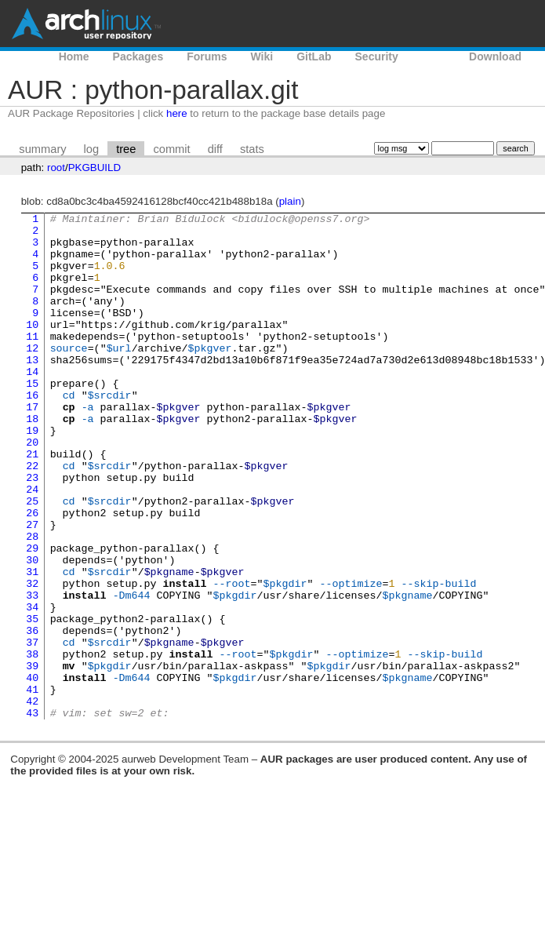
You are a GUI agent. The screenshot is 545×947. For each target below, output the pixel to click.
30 (32, 630)
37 (32, 729)
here (176, 113)
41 (32, 785)
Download (495, 56)
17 (32, 446)
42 (32, 799)
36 (32, 715)
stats (252, 149)
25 (32, 559)
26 (32, 573)
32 (32, 658)
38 (32, 743)
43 (32, 814)
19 (32, 475)
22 (32, 517)
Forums (207, 56)
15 (32, 418)
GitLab (313, 56)
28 (32, 602)
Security (376, 56)
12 (32, 376)
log (92, 149)
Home (74, 56)
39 (32, 757)
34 (32, 686)
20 (32, 489)
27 (32, 588)
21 (32, 503)
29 (32, 616)
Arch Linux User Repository (86, 23)
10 (32, 348)
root (56, 167)
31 (32, 644)
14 (32, 404)
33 (32, 672)
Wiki (262, 56)
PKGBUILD (94, 167)
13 (32, 390)
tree (126, 149)
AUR (433, 56)
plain (290, 201)
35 (32, 701)
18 (32, 460)
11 (32, 362)
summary (42, 149)
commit (171, 149)
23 (32, 531)
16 (32, 432)
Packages (138, 56)
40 (32, 771)
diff (215, 149)
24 (32, 545)
